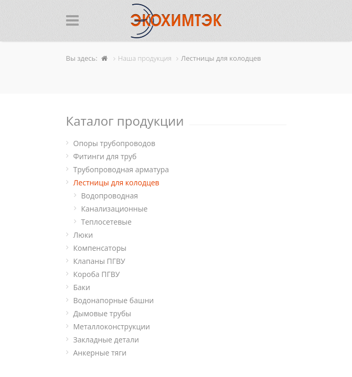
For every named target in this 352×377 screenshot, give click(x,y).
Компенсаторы (99, 248)
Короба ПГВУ (96, 274)
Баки (81, 287)
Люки (83, 235)
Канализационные (114, 209)
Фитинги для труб (105, 156)
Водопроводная (109, 196)
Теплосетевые (106, 222)
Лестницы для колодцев (116, 182)
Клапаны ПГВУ (99, 261)
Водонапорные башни (113, 300)
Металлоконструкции (111, 326)
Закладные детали (106, 340)
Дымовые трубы (102, 313)
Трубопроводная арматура (121, 169)
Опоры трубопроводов (114, 143)
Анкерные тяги (100, 353)
